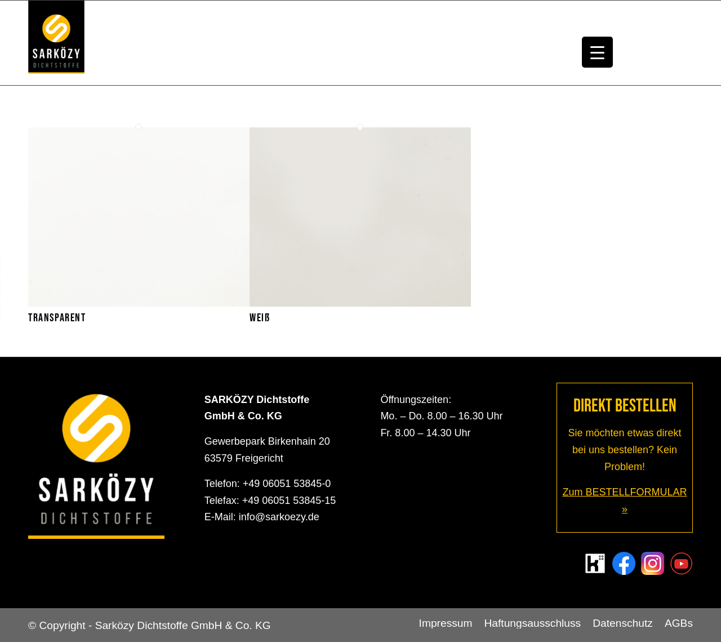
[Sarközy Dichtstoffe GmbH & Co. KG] (56, 43)
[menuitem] (445, 623)
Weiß (260, 318)
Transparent (57, 318)
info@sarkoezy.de (279, 517)
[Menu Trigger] (597, 52)
